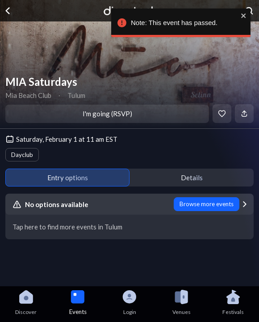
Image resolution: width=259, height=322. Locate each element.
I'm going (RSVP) (107, 114)
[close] (241, 15)
